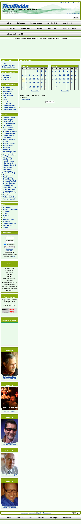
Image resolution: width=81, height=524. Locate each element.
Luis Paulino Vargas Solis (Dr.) (8, 172)
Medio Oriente (8, 95)
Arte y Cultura (7, 126)
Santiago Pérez (8, 185)
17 (45, 79)
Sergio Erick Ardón (9, 187)
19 (26, 83)
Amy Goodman (7, 122)
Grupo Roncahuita (9, 155)
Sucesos (6, 79)
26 (26, 87)
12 (26, 79)
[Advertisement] (28, 48)
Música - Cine (7, 225)
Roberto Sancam (9, 183)
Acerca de (62, 2)
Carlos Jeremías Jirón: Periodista (7, 128)
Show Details (35, 91)
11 (22, 79)
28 (34, 87)
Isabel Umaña (7, 157)
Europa (5, 101)
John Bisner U (8, 163)
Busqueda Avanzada (73, 13)
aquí (13, 256)
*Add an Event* (25, 99)
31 (45, 87)
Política (5, 227)
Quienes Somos (8, 219)
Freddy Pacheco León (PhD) (7, 136)
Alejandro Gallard (8, 118)
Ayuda (77, 2)
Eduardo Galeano (9, 134)
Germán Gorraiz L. (9, 143)
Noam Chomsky (8, 179)
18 (22, 83)
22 (38, 83)
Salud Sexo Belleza (10, 107)
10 (45, 75)
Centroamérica (8, 89)
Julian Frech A (8, 169)
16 (42, 79)
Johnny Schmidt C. (9, 165)
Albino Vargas (7, 120)
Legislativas (7, 77)
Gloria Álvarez (8, 145)
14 (34, 79)
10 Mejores (6, 221)
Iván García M (7, 159)
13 (30, 79)
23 (42, 83)
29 (38, 87)
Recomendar (47, 513)
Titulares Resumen (9, 109)
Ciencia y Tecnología (10, 209)
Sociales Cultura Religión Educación (9, 192)
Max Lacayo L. (8, 175)
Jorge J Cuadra (8, 161)
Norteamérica (7, 91)
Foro (4, 217)
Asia (4, 97)
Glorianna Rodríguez (5, 148)
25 (22, 87)
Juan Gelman (7, 167)
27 (30, 87)
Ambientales (7, 103)
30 (42, 87)
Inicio (5, 63)
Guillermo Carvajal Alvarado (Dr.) (8, 152)
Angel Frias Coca (8, 124)
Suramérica (7, 93)
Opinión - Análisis (9, 199)
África (5, 99)
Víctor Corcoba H (9, 195)
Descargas (6, 215)
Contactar (70, 2)
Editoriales (6, 211)
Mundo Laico (7, 177)
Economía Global (9, 105)
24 (45, 83)
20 (30, 83)
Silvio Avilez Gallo (9, 189)
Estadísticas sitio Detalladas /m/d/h (8, 66)
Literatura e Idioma (9, 223)
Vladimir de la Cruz (9, 197)
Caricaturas (7, 207)
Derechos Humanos (10, 131)
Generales (6, 75)
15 (38, 79)
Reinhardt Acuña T (9, 181)
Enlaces (5, 213)
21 (34, 83)
